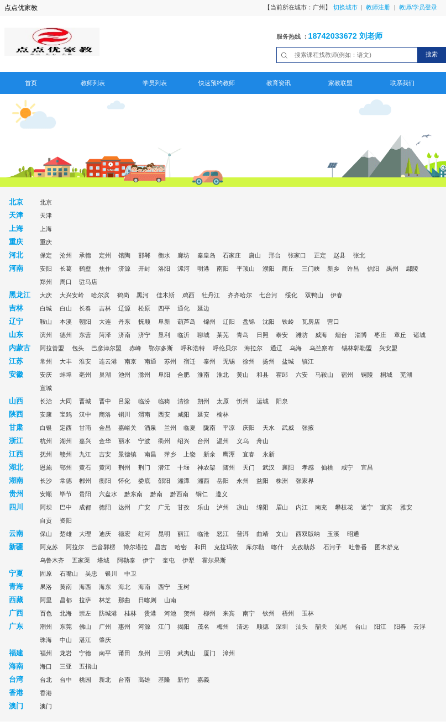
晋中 (105, 401)
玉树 (183, 586)
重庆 (46, 242)
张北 (359, 255)
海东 (105, 586)
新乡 (333, 268)
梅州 (223, 626)
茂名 (203, 626)
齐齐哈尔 (240, 295)
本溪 (66, 321)
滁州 (144, 374)
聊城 (203, 335)
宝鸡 (66, 414)
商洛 (105, 414)
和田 (201, 547)
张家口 (297, 255)
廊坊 (183, 255)
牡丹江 (211, 295)
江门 (164, 626)
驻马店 (88, 281)
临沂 (183, 335)
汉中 (85, 414)
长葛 (66, 268)
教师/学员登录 (418, 7)
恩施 (46, 467)
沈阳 (269, 321)
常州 (46, 361)
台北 (46, 679)
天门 (249, 467)
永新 (269, 454)
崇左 (85, 613)
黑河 (143, 295)
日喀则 (147, 600)
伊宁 (149, 560)
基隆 (164, 679)
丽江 (183, 533)
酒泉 (150, 427)
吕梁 (124, 401)
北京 (46, 202)
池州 (124, 374)
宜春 (249, 454)
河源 (144, 626)
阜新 (164, 321)
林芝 (105, 600)
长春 (85, 308)
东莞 (66, 626)
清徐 (183, 401)
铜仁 (202, 494)
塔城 (103, 560)
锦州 (209, 321)
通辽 (276, 348)
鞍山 (46, 321)
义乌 (243, 441)
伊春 (336, 295)
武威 (288, 427)
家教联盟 (340, 83)
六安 (302, 374)
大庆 (46, 295)
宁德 (85, 653)
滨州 (46, 335)
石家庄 (232, 255)
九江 (85, 454)
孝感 (308, 467)
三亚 (66, 666)
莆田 (124, 653)
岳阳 (223, 480)
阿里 (46, 600)
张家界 (305, 480)
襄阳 (288, 467)
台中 (66, 679)
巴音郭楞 (103, 547)
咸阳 (183, 414)
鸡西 (188, 295)
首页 (31, 83)
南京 (130, 361)
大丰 (66, 361)
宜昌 (367, 467)
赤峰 (135, 348)
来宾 (229, 613)
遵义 (222, 494)
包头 (78, 348)
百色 (46, 613)
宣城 (46, 388)
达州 (124, 507)
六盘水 (108, 494)
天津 (46, 215)
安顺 (46, 494)
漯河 (183, 268)
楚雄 (66, 533)
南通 (150, 361)
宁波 (144, 441)
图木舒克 (387, 547)
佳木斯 (165, 295)
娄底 (144, 480)
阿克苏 (49, 547)
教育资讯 (278, 83)
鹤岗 (123, 295)
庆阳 (249, 427)
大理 (85, 533)
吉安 (105, 454)
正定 (320, 255)
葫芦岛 (186, 321)
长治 (46, 401)
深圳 (282, 626)
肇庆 (105, 639)
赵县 (339, 255)
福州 (46, 653)
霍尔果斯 (214, 560)
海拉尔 (253, 348)
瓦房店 (311, 321)
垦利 (164, 335)
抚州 (46, 454)
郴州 (85, 480)
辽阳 (229, 321)
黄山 (243, 374)
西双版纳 (308, 533)
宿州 (347, 374)
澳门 (46, 706)
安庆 (46, 374)
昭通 (353, 533)
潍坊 (302, 335)
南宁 (249, 613)
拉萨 (85, 600)
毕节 (66, 494)
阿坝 (46, 507)
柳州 (209, 613)
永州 (243, 480)
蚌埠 (66, 374)
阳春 (400, 626)
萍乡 (170, 454)
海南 (144, 586)
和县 (262, 374)
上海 (46, 228)
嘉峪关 (127, 427)
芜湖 (406, 374)
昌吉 (161, 547)
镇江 (308, 361)
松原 (144, 308)
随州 (229, 467)
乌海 (296, 348)
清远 (243, 626)
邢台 (275, 255)
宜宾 (386, 507)
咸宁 (347, 467)
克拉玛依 (226, 547)
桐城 (386, 374)
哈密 (181, 547)
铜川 (124, 414)
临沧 (203, 533)
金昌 (105, 427)
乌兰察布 (321, 348)
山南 (170, 600)
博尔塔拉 (135, 547)
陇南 (209, 427)
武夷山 (186, 653)
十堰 (183, 467)
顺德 (262, 626)
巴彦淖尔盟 (106, 348)
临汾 (144, 401)
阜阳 (164, 374)
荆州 (124, 467)
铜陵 (367, 374)
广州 (105, 626)
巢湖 (105, 374)
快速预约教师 (216, 83)
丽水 (124, 441)
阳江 (380, 626)
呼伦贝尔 (225, 348)
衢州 (164, 441)
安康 (46, 414)
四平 (164, 308)
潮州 (46, 626)
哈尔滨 (100, 295)
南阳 (223, 268)
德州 (66, 335)
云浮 (419, 626)
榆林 (223, 414)
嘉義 (203, 679)
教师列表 (93, 83)
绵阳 (262, 507)
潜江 (164, 467)
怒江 (223, 533)
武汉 (269, 467)
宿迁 (189, 361)
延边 (203, 308)
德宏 (124, 533)
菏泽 (105, 335)
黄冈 (105, 467)
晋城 (85, 401)
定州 (105, 255)
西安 (164, 414)
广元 (164, 507)
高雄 (144, 679)
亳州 (85, 374)
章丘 (400, 335)
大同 (66, 401)
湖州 (66, 441)
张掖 (308, 427)
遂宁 (367, 507)
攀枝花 (344, 507)
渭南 (144, 414)
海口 (46, 666)
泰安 (282, 335)
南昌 (150, 454)
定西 (66, 427)
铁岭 (288, 321)
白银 (46, 427)
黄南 (66, 586)
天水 (269, 427)
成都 (85, 507)
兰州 (170, 427)
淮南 (203, 374)
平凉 (229, 427)
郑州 (46, 281)
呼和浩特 (193, 348)
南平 (105, 653)
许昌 (353, 268)
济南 (124, 335)
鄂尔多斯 (161, 348)
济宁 (144, 335)
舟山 (262, 441)
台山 (361, 626)
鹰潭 (229, 454)
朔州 (203, 401)
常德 (66, 480)
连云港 (108, 361)
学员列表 (155, 83)
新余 (209, 454)
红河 (144, 533)
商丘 (288, 268)
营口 (333, 321)
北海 (66, 613)
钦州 (269, 613)
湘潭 (183, 480)
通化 (183, 308)
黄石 (85, 467)
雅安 (406, 507)
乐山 (203, 507)
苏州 (170, 361)
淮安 (85, 361)
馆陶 (124, 255)
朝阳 (85, 321)
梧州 (288, 613)
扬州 (269, 361)
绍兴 (183, 441)
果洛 (46, 586)
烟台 (341, 335)
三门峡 (311, 268)
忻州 (243, 401)
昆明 (164, 533)
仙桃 (327, 467)
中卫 (130, 573)
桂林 (130, 613)
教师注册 (378, 7)
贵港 (150, 613)
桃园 (85, 679)
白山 (66, 308)
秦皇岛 (206, 255)
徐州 (249, 361)
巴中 (66, 507)
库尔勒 (255, 547)
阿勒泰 (126, 560)
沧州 (66, 255)
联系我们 (402, 83)
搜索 (432, 54)
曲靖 (262, 533)
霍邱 (282, 374)
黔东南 (133, 494)
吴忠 (91, 573)
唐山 (255, 255)
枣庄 (380, 335)
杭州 (46, 441)
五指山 (88, 666)
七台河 (268, 295)
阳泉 (282, 401)
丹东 (124, 321)
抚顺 (144, 321)
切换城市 (345, 7)
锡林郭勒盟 (357, 348)
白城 (46, 308)
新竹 (183, 679)
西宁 (164, 586)
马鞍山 (324, 374)
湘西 (203, 480)
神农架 (206, 467)
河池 (170, 613)
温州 (223, 441)
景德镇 (127, 454)
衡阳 (105, 480)
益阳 (262, 480)
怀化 (124, 480)
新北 (105, 679)
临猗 (164, 401)
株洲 (282, 480)
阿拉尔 (75, 547)
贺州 (189, 613)
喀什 (277, 547)
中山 (66, 639)
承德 (85, 255)
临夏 (189, 427)
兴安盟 (388, 348)
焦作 (105, 268)
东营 (85, 335)
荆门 (144, 467)
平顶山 (246, 268)
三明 (164, 653)
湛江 (85, 639)
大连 (105, 321)
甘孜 (183, 507)
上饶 (189, 454)
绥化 (291, 295)
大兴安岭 (72, 295)
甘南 (85, 427)
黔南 (156, 494)
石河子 (332, 547)
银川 (111, 573)
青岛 (243, 335)
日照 (262, 335)
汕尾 (341, 626)
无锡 (229, 361)
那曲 (124, 600)
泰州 (209, 361)
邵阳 (164, 480)
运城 (262, 401)
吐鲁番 (358, 547)
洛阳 (164, 268)
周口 (66, 281)
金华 (105, 441)
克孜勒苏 (303, 547)
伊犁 (188, 560)
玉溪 (333, 533)
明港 (203, 268)
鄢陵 (412, 268)
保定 (46, 255)
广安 (144, 507)
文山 (282, 533)
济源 (124, 268)
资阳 (66, 520)
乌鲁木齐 (52, 560)
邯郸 (144, 255)
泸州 (223, 507)
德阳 (105, 507)
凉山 (243, 507)
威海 (321, 335)
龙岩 (66, 653)
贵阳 (85, 494)
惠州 (124, 626)
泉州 (144, 653)
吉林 (105, 308)
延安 (203, 414)
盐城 (288, 361)
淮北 (223, 374)
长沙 (46, 480)
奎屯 (168, 560)
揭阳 (183, 626)
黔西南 (179, 494)
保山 (46, 533)
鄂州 (66, 467)
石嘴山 (69, 573)
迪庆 (105, 533)
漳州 (229, 653)
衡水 (164, 255)
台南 (124, 679)
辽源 (124, 308)
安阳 (46, 268)
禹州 (392, 268)
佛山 (85, 626)
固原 (46, 573)
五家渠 (81, 560)
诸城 (419, 335)
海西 (85, 586)
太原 (223, 401)
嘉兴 (85, 441)
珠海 (46, 639)
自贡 (46, 520)
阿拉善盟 (52, 348)
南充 (321, 507)
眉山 (282, 507)
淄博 (361, 335)
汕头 (302, 626)
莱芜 (223, 335)
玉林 (308, 613)
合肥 (183, 374)
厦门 (209, 653)
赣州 (66, 454)
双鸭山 (314, 295)
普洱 (243, 533)
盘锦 (249, 321)
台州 (203, 441)
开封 (144, 268)
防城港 (108, 613)
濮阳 (269, 268)
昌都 (66, 600)
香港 (46, 693)
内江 (302, 507)
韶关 (321, 626)
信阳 (373, 268)
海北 (124, 586)
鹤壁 (85, 268)
